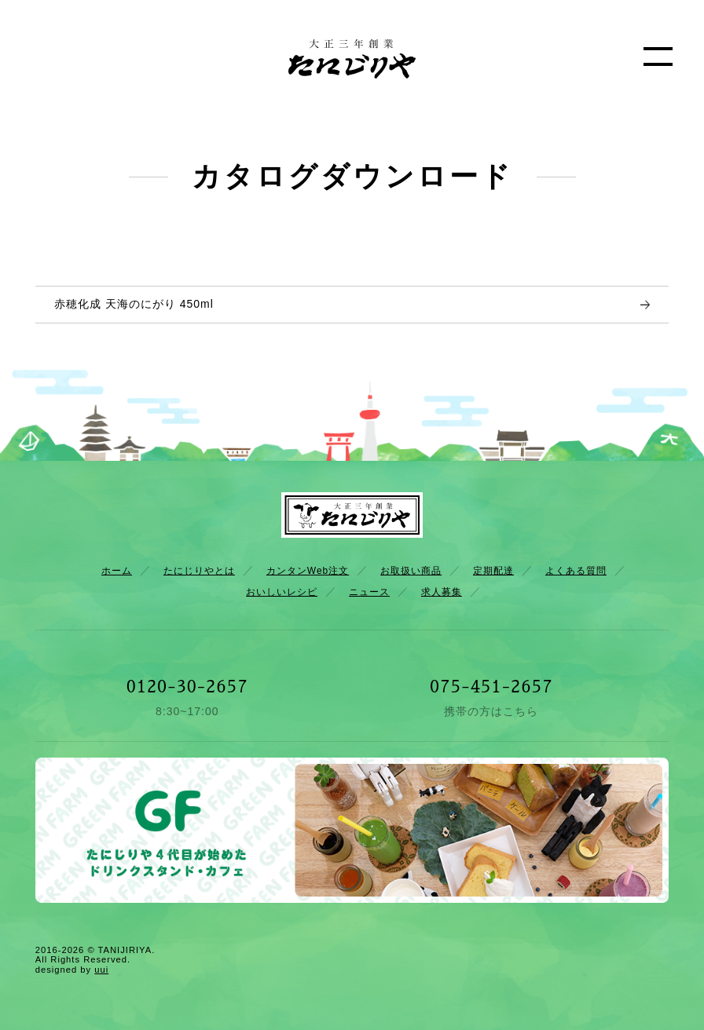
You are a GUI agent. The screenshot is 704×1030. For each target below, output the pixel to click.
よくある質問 (576, 570)
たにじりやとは (199, 570)
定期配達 (493, 570)
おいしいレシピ (281, 591)
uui (101, 969)
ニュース (369, 591)
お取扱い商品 (411, 570)
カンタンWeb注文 (307, 570)
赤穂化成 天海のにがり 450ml (134, 304)
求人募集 (441, 591)
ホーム (116, 570)
